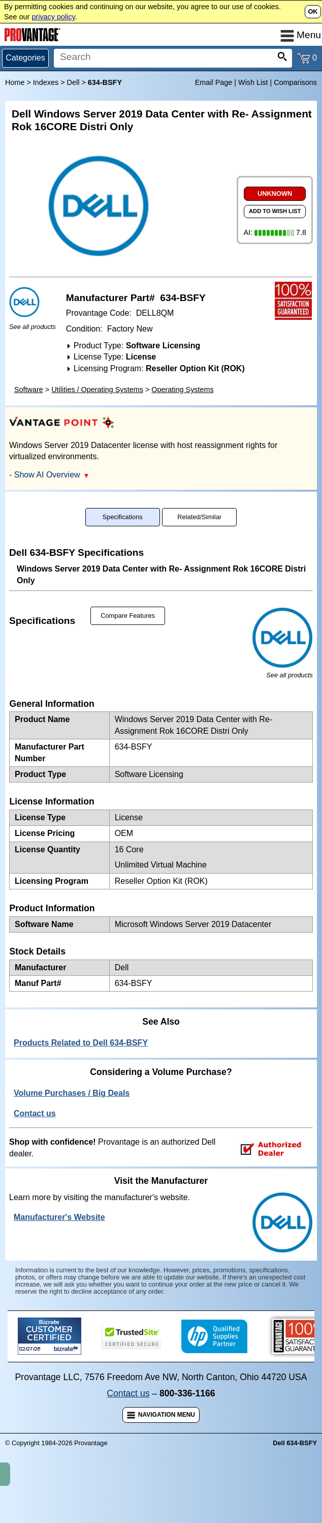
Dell (73, 82)
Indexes (45, 82)
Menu (300, 34)
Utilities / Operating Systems (97, 427)
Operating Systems (182, 427)
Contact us (128, 1431)
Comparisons (295, 82)
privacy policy (53, 17)
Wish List (253, 82)
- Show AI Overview (48, 511)
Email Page (214, 82)
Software (28, 427)
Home (14, 82)
